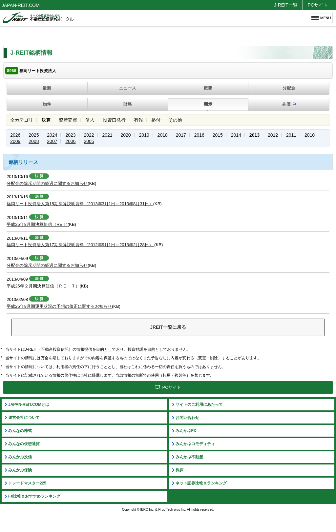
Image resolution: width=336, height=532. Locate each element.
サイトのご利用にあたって (199, 404)
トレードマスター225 (27, 483)
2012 (273, 135)
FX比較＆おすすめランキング (34, 496)
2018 (163, 135)
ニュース (127, 88)
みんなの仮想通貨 (24, 444)
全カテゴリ (21, 120)
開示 (208, 104)
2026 (15, 135)
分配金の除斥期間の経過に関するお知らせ (47, 183)
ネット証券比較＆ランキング (201, 483)
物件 (47, 104)
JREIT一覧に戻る (168, 327)
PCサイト (318, 5)
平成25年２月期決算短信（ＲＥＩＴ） (43, 286)
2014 (236, 135)
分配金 (289, 88)
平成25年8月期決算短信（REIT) (37, 224)
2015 (218, 135)
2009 (15, 141)
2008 (34, 141)
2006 (70, 141)
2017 (181, 135)
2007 (52, 141)
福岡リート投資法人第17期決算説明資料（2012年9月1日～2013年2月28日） (80, 244)
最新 (47, 88)
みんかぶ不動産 (189, 457)
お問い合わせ (187, 417)
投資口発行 (114, 120)
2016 (199, 135)
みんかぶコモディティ (195, 444)
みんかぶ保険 (20, 470)
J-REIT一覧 (286, 5)
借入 (89, 120)
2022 (89, 135)
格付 (155, 120)
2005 (89, 141)
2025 (34, 135)
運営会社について (24, 417)
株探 (179, 470)
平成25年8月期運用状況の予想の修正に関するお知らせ (59, 306)
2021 (107, 135)
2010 (309, 135)
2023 (70, 135)
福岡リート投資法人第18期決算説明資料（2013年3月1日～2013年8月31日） (80, 203)
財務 (127, 104)
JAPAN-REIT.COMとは (28, 404)
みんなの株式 (20, 430)
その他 (175, 120)
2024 (52, 135)
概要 (208, 88)
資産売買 (68, 120)
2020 (126, 135)
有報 (138, 120)
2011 (291, 135)
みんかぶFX (186, 430)
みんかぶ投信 (20, 457)
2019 (144, 135)
